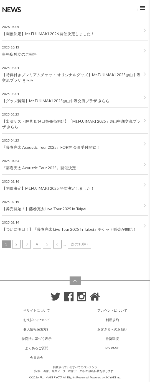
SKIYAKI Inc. (113, 377)
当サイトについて (36, 310)
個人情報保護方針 (36, 329)
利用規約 (112, 320)
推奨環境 (112, 339)
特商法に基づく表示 (37, 339)
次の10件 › (79, 244)
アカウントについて (112, 310)
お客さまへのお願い (112, 329)
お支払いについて (36, 320)
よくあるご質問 (36, 348)
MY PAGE (112, 348)
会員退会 (36, 357)
